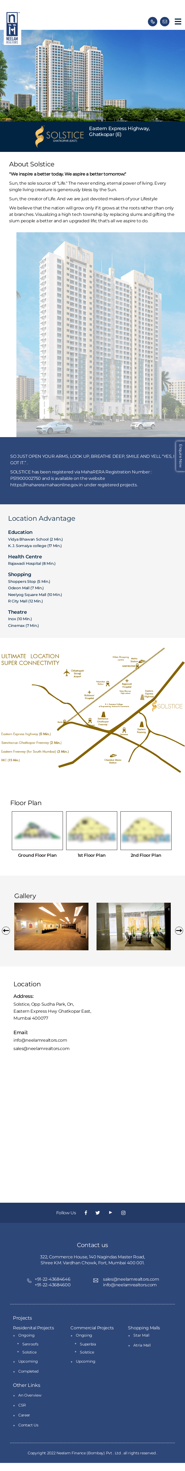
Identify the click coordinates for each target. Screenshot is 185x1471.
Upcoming (28, 1361)
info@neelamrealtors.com (40, 1040)
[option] (51, 926)
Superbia (88, 1344)
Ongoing (26, 1335)
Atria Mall (142, 1345)
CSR (22, 1405)
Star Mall (141, 1335)
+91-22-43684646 (52, 1279)
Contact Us (28, 1425)
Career (24, 1415)
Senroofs (30, 1344)
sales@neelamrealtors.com (41, 1048)
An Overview (29, 1395)
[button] (6, 931)
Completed (28, 1371)
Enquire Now (180, 455)
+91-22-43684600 (52, 1284)
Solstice (29, 1352)
